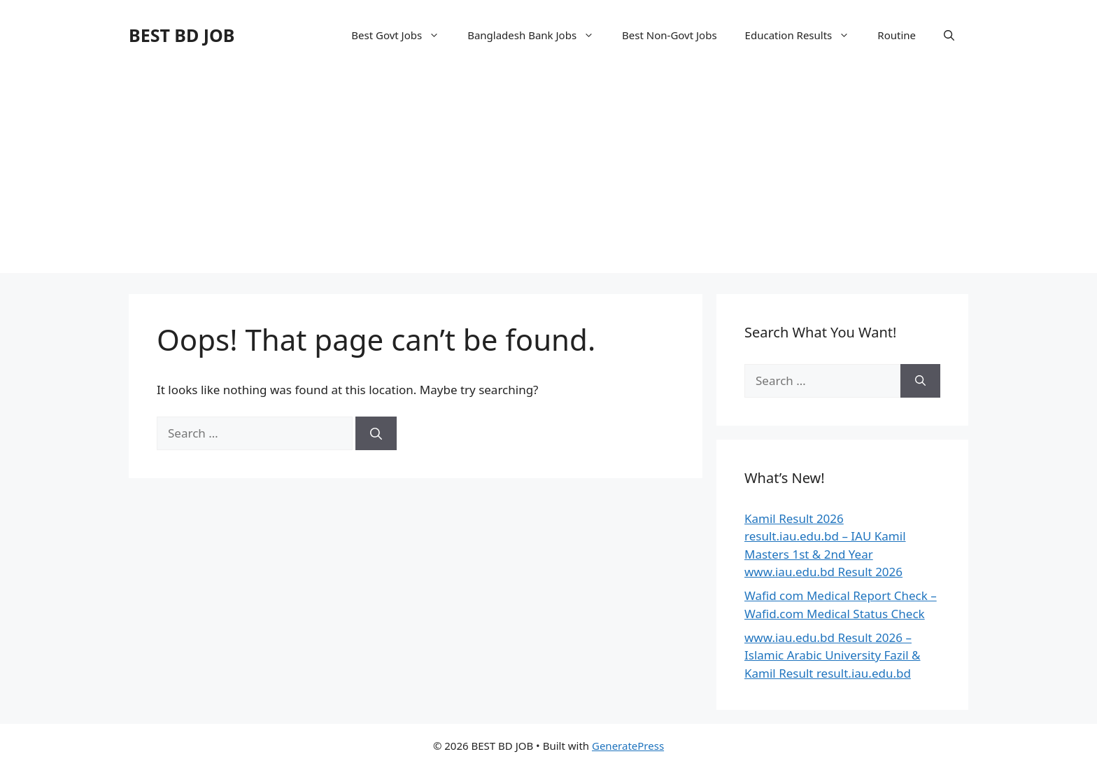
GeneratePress (628, 746)
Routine (896, 35)
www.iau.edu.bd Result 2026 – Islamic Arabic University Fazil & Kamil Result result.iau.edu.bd (832, 655)
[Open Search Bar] (949, 35)
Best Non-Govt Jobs (669, 35)
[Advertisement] (548, 175)
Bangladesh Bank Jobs (537, 35)
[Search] (376, 433)
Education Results (804, 35)
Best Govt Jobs (402, 35)
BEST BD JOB (181, 35)
